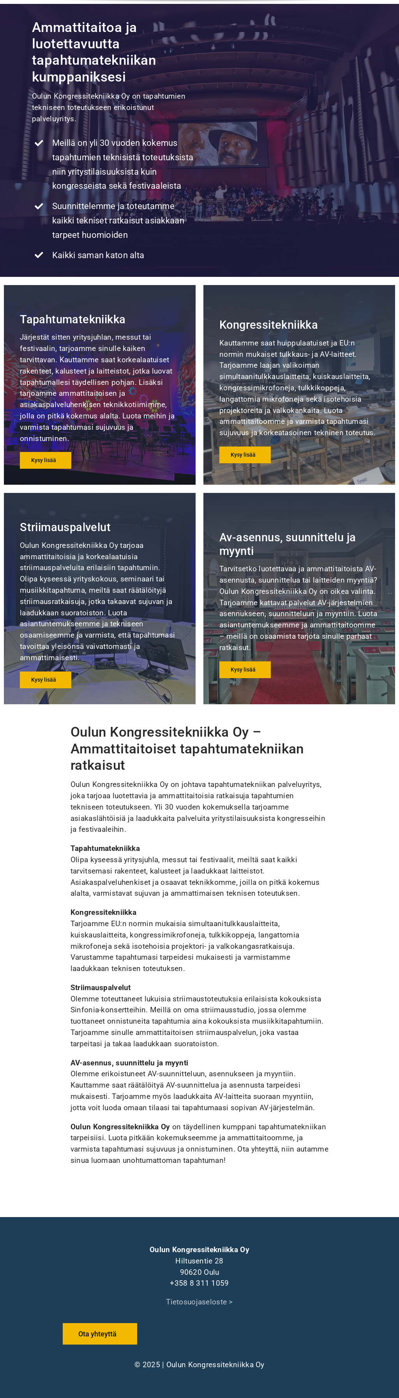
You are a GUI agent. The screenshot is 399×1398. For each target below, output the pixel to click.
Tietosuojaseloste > (199, 1301)
